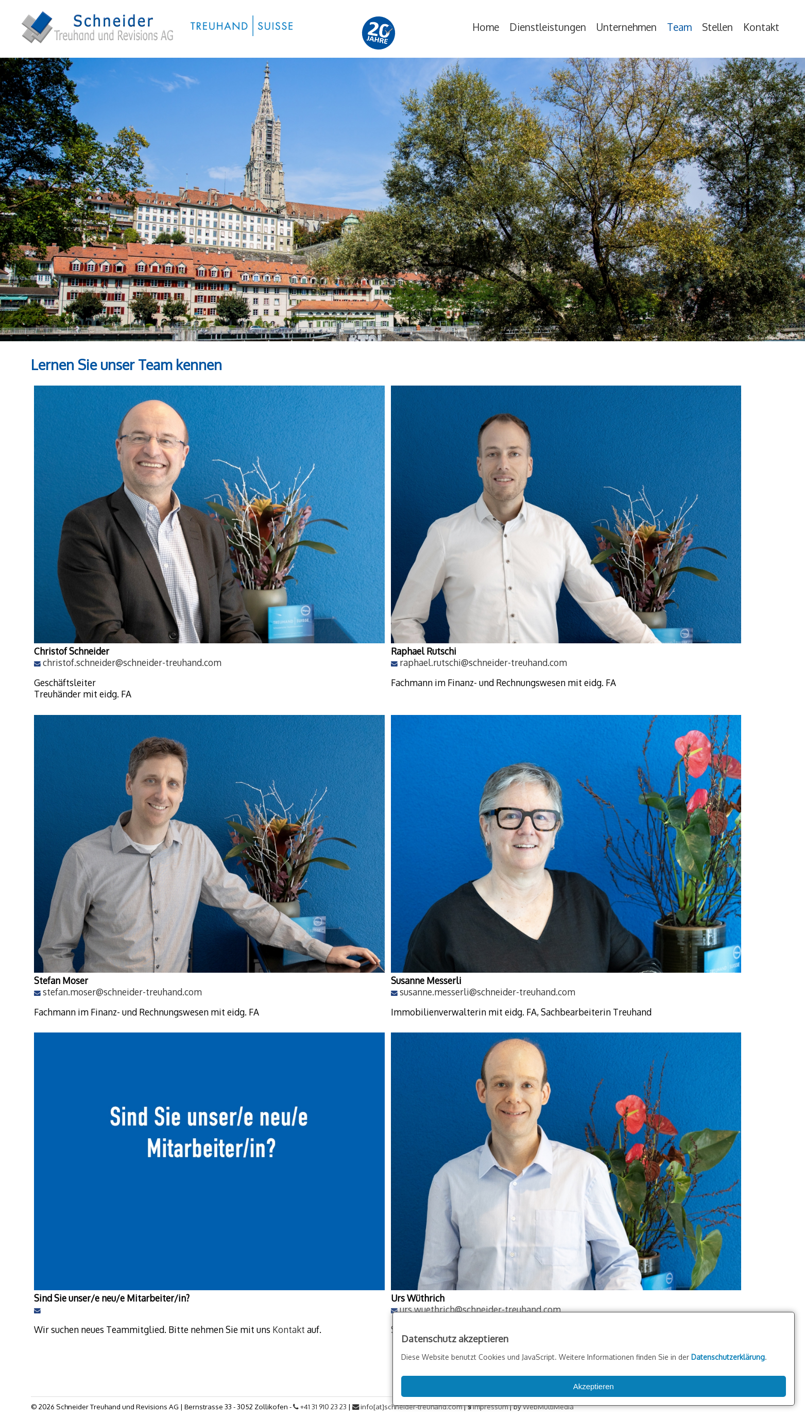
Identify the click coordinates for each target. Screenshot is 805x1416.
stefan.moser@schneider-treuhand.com (122, 991)
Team (679, 27)
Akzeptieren (593, 1386)
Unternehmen (626, 27)
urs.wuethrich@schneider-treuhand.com (480, 1309)
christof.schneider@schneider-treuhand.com (132, 662)
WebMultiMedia (548, 1406)
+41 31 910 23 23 (320, 1406)
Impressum (490, 1406)
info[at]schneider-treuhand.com (407, 1406)
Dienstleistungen (547, 27)
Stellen (717, 27)
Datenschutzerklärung (728, 1357)
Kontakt (761, 27)
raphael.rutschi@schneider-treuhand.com (483, 662)
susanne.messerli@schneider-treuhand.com (487, 991)
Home (485, 27)
